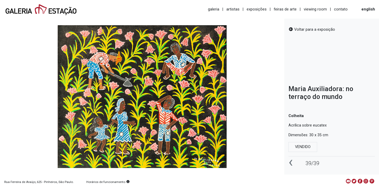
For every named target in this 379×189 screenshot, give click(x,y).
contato (341, 9)
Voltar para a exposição (311, 29)
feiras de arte (285, 9)
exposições (257, 9)
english (368, 9)
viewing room (315, 9)
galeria (213, 9)
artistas (233, 9)
